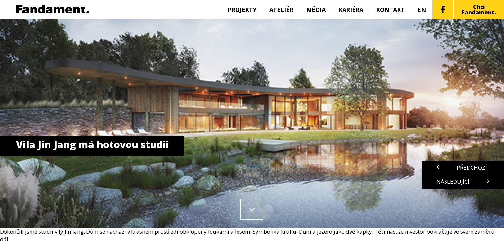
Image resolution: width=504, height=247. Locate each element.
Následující (463, 181)
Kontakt (390, 9)
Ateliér (281, 9)
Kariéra (350, 9)
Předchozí (462, 167)
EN (422, 9)
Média (316, 9)
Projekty (242, 9)
